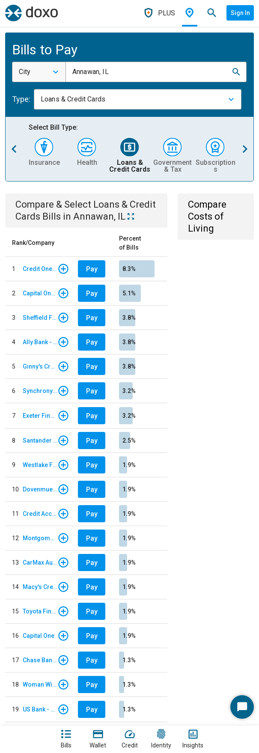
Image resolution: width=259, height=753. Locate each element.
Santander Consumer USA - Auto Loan (40, 440)
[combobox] (39, 72)
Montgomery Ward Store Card (40, 538)
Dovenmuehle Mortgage (40, 489)
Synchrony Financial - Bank (40, 390)
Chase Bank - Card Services (40, 660)
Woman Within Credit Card (40, 684)
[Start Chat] (242, 707)
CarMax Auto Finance (40, 562)
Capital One (38, 635)
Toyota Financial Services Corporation (40, 611)
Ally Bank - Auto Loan (40, 342)
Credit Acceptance (40, 513)
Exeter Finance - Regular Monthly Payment (40, 415)
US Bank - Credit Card (40, 709)
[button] (236, 72)
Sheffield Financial (40, 317)
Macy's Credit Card (40, 586)
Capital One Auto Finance (40, 293)
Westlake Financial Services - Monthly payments (40, 464)
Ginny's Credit (40, 366)
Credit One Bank (40, 268)
